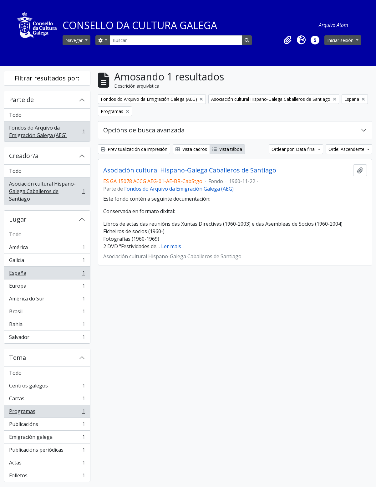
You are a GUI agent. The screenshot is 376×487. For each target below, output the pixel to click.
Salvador (47, 338)
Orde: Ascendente (347, 149)
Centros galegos (47, 387)
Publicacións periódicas (47, 451)
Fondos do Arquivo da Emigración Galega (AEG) (47, 131)
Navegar (74, 40)
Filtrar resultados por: (47, 78)
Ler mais (171, 246)
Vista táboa (227, 149)
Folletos (47, 477)
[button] (287, 40)
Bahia (47, 325)
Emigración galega (47, 438)
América (47, 249)
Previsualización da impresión (134, 149)
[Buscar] (176, 40)
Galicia (47, 261)
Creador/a (23, 155)
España (47, 274)
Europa (47, 287)
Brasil (47, 313)
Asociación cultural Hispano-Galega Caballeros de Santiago (47, 191)
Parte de (21, 99)
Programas (47, 413)
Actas (47, 464)
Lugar (18, 219)
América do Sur (47, 300)
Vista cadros (191, 149)
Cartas (47, 400)
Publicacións (47, 425)
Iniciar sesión (341, 40)
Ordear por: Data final (294, 149)
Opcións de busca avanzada (144, 130)
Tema (17, 357)
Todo (15, 114)
